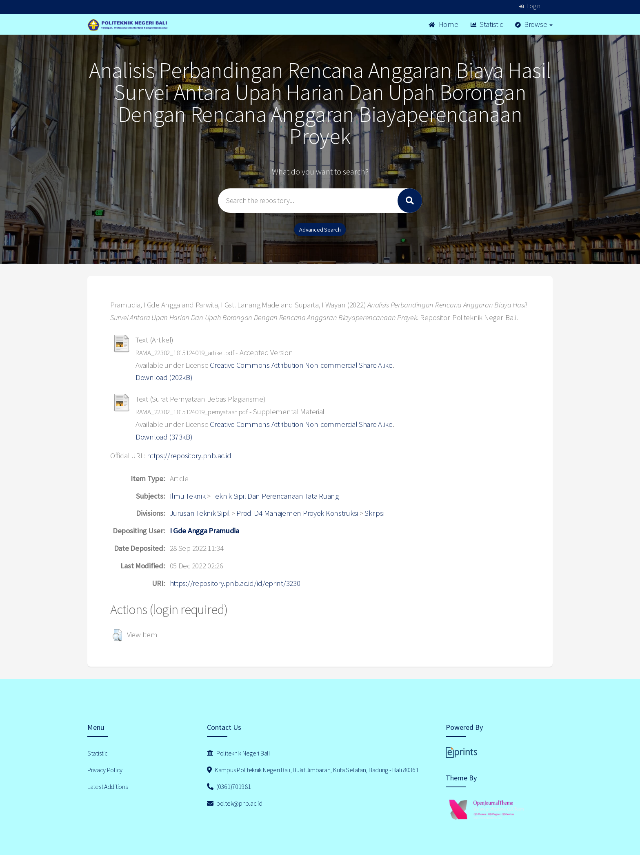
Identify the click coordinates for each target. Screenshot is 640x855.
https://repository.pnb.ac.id (189, 455)
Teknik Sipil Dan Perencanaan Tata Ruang (275, 496)
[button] (117, 635)
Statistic (487, 24)
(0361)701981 (229, 786)
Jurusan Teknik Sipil (200, 513)
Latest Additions (107, 786)
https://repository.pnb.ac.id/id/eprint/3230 (235, 583)
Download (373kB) (164, 437)
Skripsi (374, 513)
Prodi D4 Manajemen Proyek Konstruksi (297, 513)
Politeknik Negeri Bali (238, 753)
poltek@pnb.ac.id (234, 803)
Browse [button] (534, 24)
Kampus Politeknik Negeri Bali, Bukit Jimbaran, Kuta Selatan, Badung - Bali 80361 (313, 770)
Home (443, 24)
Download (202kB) (164, 377)
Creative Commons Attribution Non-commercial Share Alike (301, 365)
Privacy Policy (104, 770)
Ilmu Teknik (188, 496)
